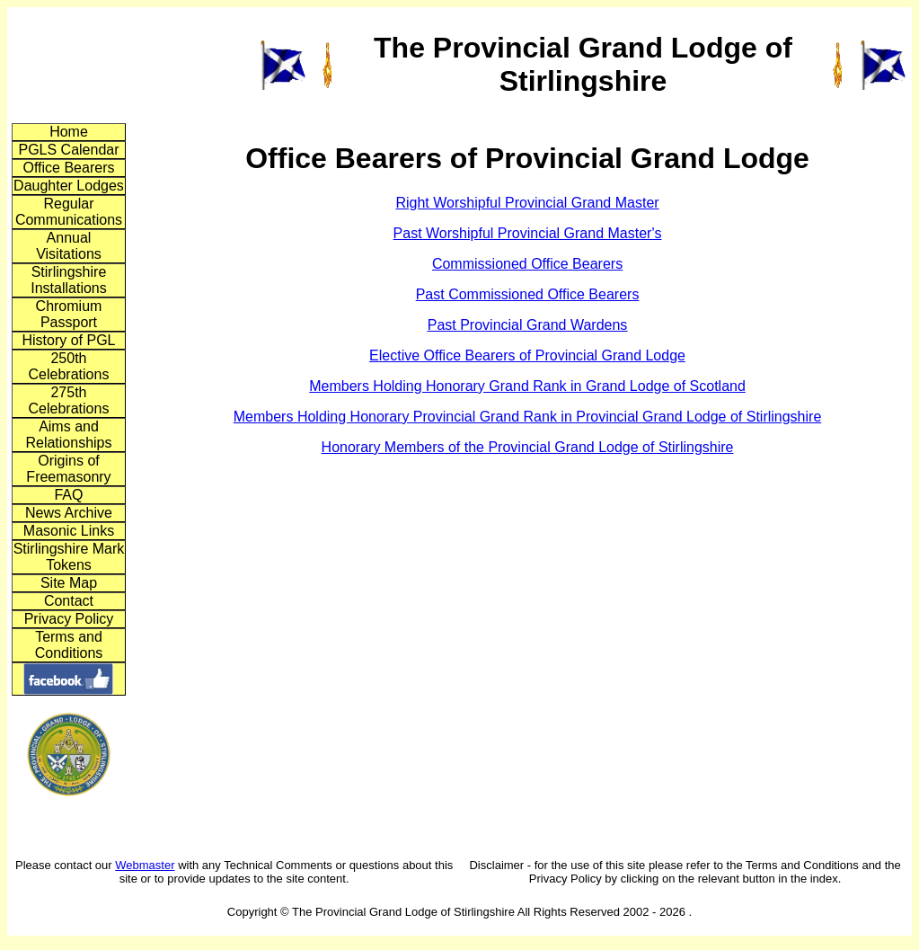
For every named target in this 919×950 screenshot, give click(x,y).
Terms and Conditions (69, 645)
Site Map (68, 582)
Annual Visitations (69, 246)
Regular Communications (68, 211)
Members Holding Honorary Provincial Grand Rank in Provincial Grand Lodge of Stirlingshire (528, 416)
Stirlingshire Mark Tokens (69, 557)
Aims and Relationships (68, 434)
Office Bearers (69, 167)
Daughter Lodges (68, 185)
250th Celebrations (69, 366)
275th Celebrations (69, 400)
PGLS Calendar (68, 149)
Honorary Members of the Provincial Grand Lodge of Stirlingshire (528, 447)
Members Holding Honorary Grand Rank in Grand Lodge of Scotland (527, 386)
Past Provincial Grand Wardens (528, 325)
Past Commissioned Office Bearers (528, 294)
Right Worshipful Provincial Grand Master (526, 202)
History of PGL (68, 340)
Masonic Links (68, 530)
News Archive (68, 512)
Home (68, 131)
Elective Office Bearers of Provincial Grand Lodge (527, 355)
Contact (68, 600)
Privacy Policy (69, 618)
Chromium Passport (69, 314)
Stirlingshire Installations (69, 280)
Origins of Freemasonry (68, 468)
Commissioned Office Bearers (527, 263)
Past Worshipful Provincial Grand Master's (527, 233)
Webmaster (144, 865)
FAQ (68, 494)
